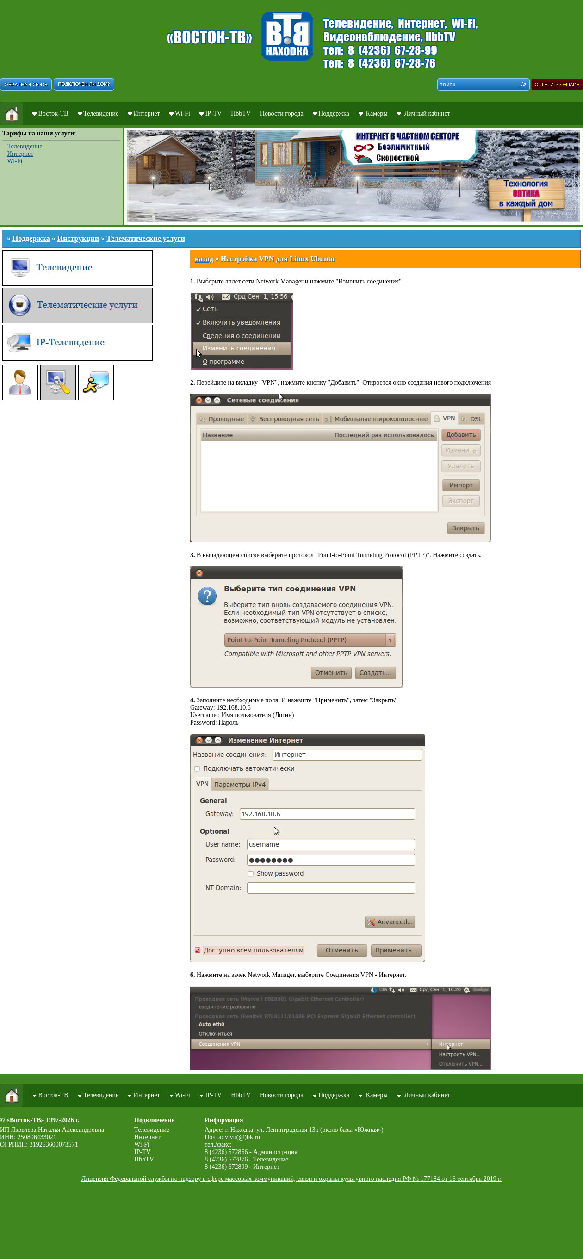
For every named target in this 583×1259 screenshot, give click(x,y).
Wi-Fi (182, 113)
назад (204, 259)
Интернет (147, 113)
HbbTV (241, 113)
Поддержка (333, 113)
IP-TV (213, 113)
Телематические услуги (145, 238)
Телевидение (100, 113)
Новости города (282, 113)
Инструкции (78, 238)
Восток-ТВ (53, 113)
